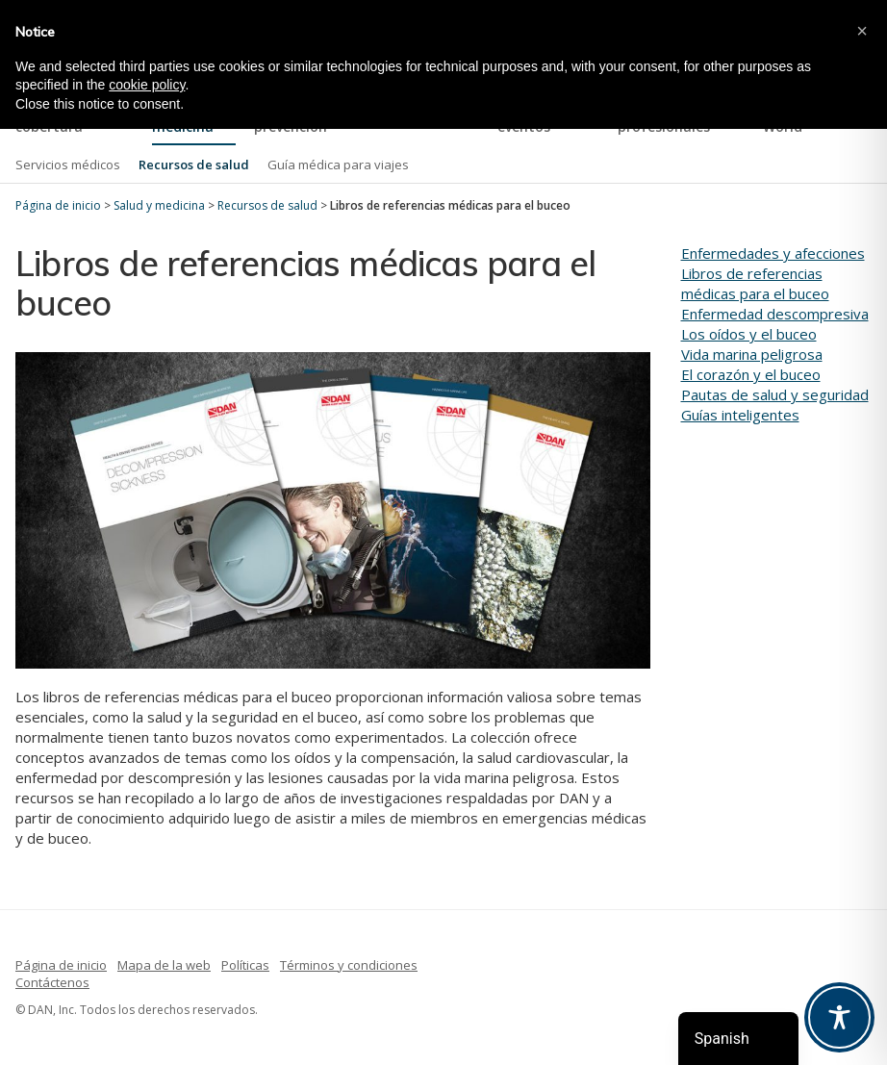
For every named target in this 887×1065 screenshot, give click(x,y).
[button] (862, 30)
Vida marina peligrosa (752, 354)
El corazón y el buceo (751, 374)
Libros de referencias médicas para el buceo (755, 283)
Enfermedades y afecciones (773, 253)
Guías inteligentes (740, 414)
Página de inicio (61, 965)
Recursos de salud (194, 164)
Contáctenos (52, 982)
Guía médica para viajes (338, 164)
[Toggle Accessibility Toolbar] (839, 1017)
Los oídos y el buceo (749, 333)
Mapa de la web (164, 965)
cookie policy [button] (147, 84)
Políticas (245, 965)
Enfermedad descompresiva (775, 313)
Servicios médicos (67, 164)
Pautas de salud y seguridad (775, 394)
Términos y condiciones (349, 965)
